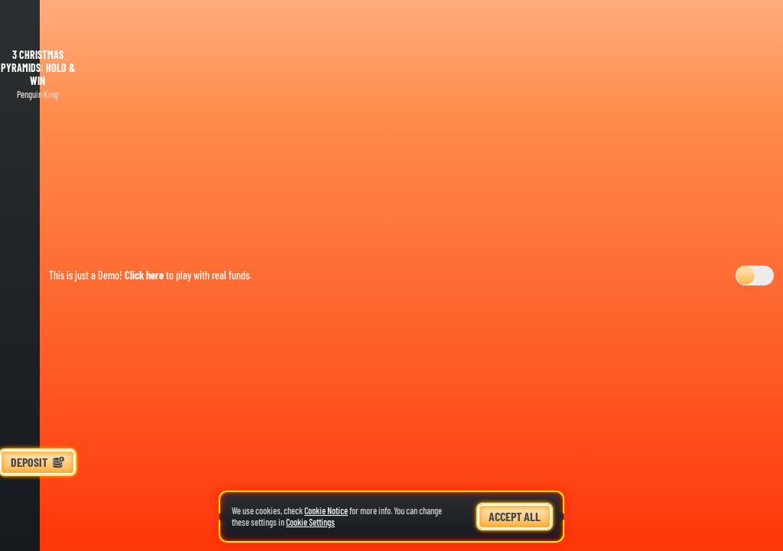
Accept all (515, 516)
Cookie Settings (310, 522)
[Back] (37, 23)
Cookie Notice (326, 510)
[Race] (37, 494)
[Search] (37, 528)
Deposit (37, 462)
